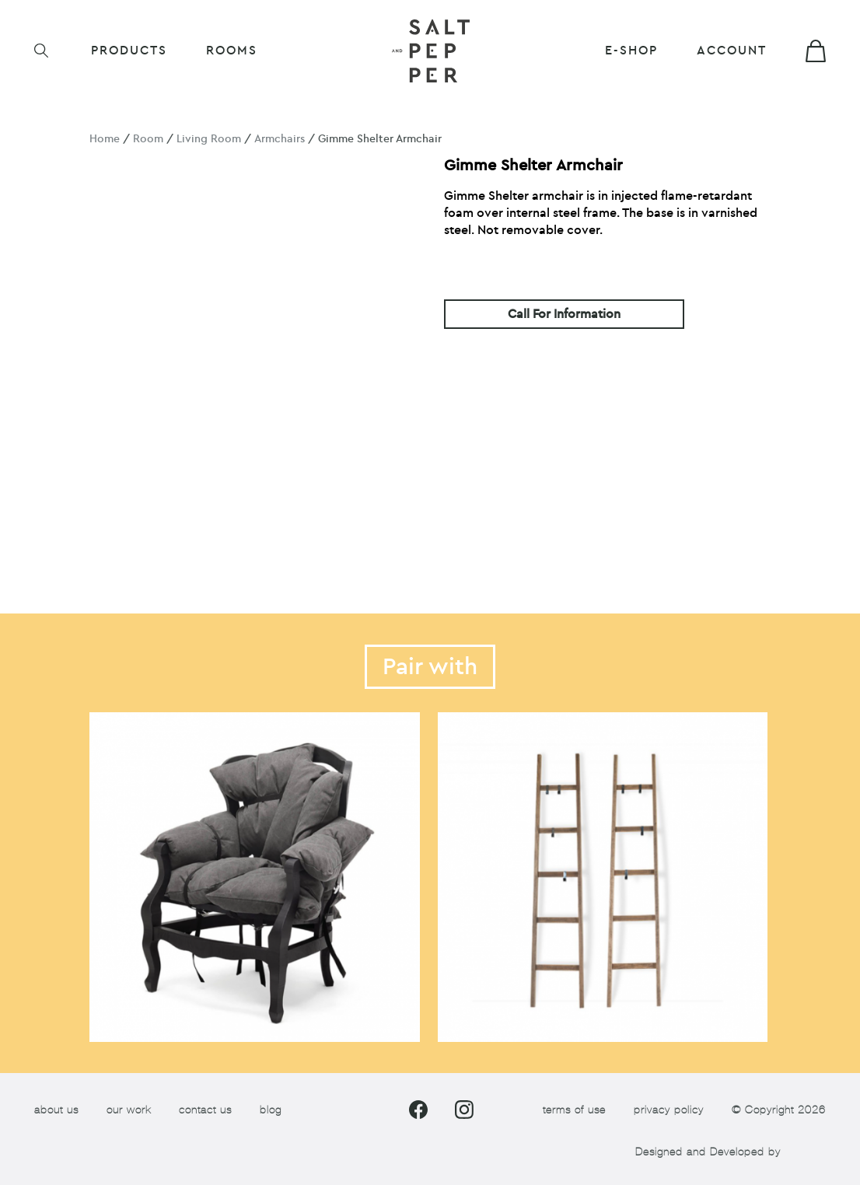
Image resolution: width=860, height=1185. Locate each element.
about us (56, 1110)
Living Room (209, 138)
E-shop (631, 51)
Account (732, 51)
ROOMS (231, 51)
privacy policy (669, 1110)
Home (104, 138)
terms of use (574, 1110)
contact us (205, 1110)
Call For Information (564, 314)
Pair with (430, 666)
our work (129, 1110)
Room (148, 138)
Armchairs (279, 138)
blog (270, 1110)
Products (129, 51)
